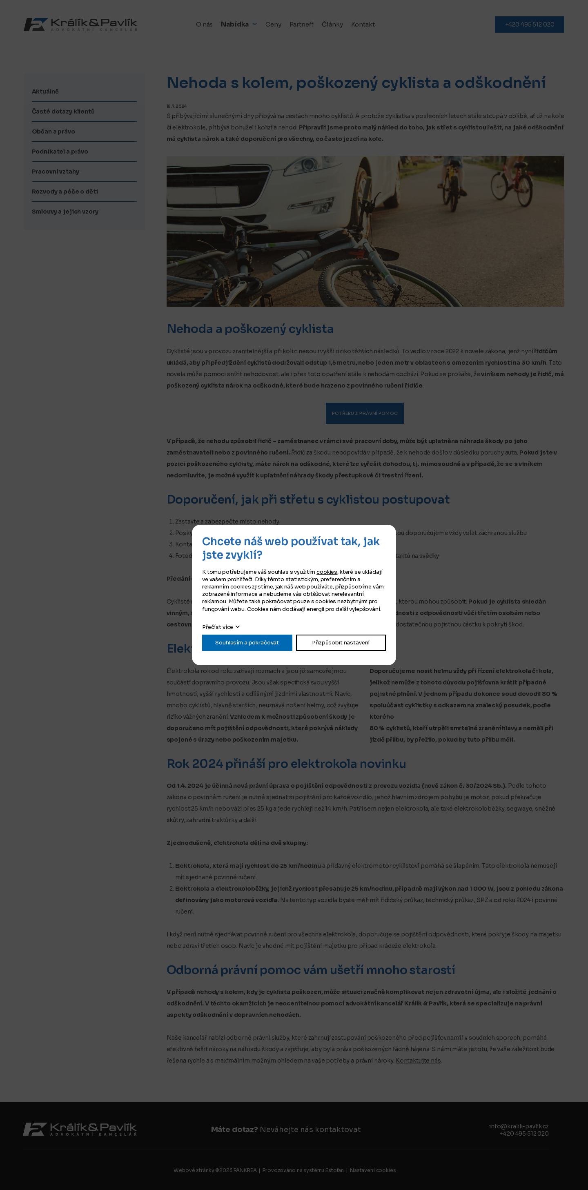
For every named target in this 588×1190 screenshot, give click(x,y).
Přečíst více (217, 627)
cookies (326, 571)
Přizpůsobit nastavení (341, 642)
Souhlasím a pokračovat (247, 642)
